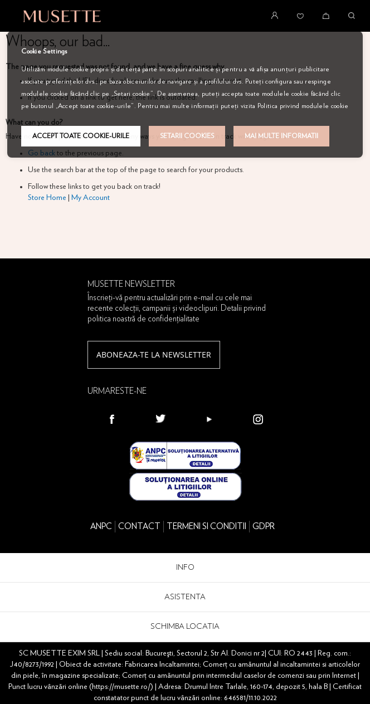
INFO (185, 567)
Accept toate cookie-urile (80, 136)
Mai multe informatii (281, 136)
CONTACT (139, 526)
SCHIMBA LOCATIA (185, 626)
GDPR (263, 526)
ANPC (101, 526)
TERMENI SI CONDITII (206, 526)
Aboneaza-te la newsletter (153, 354)
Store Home (47, 198)
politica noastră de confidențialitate (143, 319)
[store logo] (62, 16)
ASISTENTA (185, 597)
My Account (90, 198)
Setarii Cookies (187, 136)
